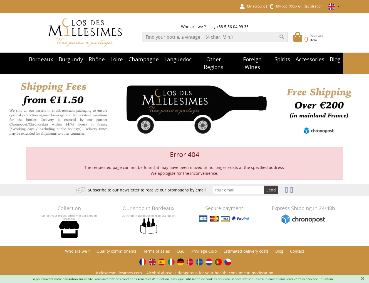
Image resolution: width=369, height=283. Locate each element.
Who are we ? (193, 26)
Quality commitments (116, 251)
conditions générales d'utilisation (145, 279)
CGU (181, 251)
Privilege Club (204, 251)
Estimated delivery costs (246, 251)
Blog (279, 251)
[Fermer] (363, 278)
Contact (297, 251)
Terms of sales (156, 251)
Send (271, 190)
